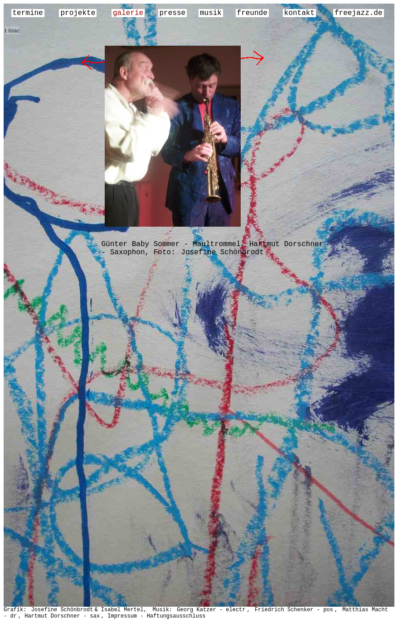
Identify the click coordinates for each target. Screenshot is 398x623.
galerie (128, 13)
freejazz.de (359, 13)
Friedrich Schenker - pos (294, 610)
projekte (77, 13)
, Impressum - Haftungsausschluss (153, 616)
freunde (252, 13)
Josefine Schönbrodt (222, 252)
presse (173, 13)
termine (28, 13)
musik (211, 13)
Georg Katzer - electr (211, 610)
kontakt (299, 13)
